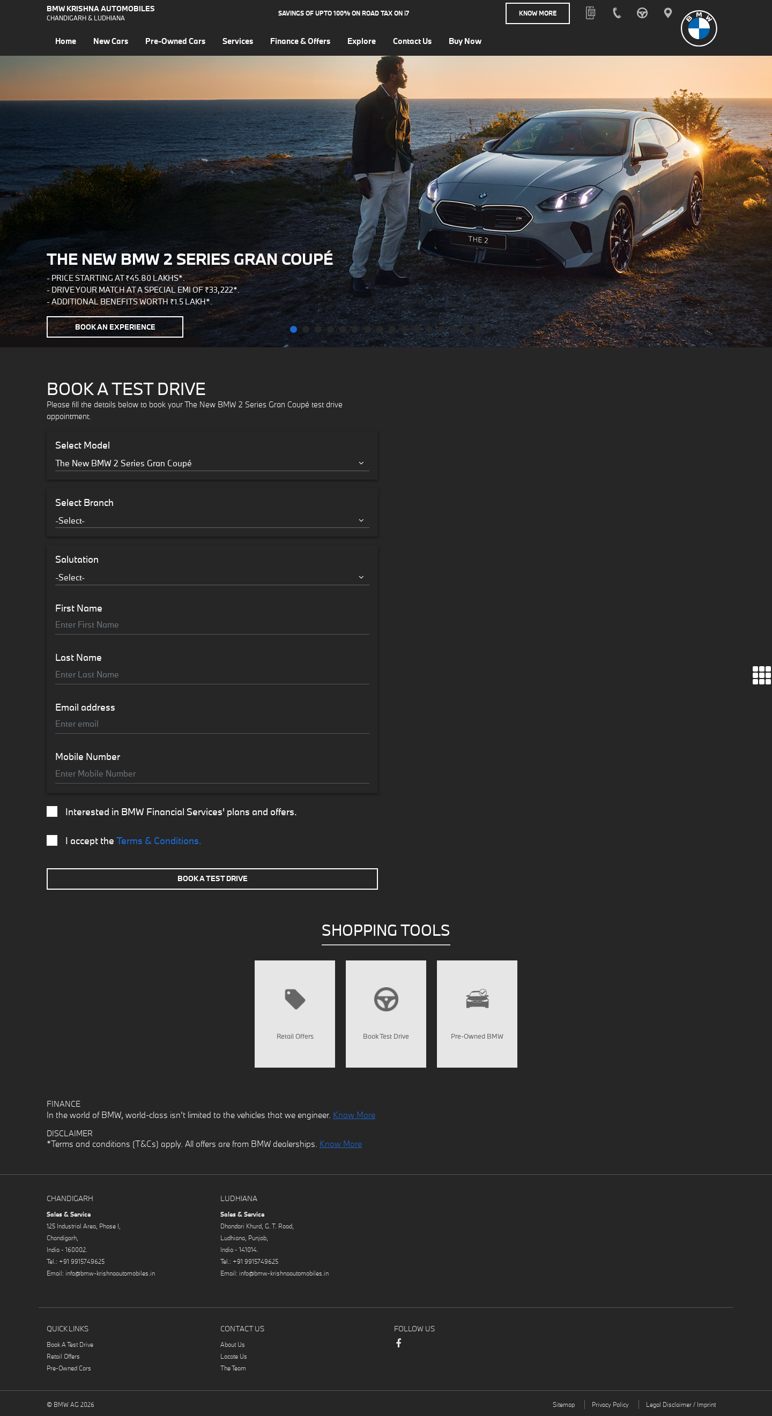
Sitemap (564, 1404)
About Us (232, 1344)
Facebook (398, 1348)
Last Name (78, 658)
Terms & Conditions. (159, 840)
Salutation (77, 559)
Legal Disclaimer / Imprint (681, 1404)
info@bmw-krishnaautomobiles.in (110, 1273)
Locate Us (233, 1356)
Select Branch (84, 503)
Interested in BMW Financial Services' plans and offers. (172, 812)
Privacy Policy (610, 1404)
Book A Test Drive (212, 878)
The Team (233, 1368)
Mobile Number (87, 757)
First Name (78, 608)
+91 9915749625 (82, 1261)
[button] (293, 329)
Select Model (82, 445)
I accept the (124, 841)
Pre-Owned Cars (69, 1368)
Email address (85, 707)
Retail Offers (63, 1356)
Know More (537, 13)
